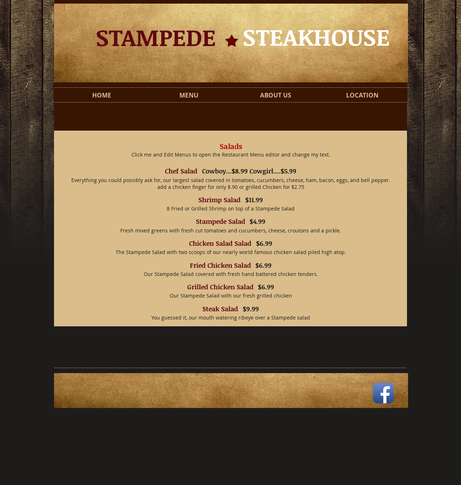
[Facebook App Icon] (383, 393)
